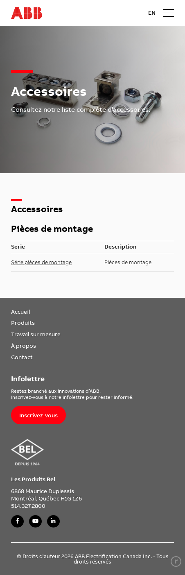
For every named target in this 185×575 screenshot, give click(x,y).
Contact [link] (22, 357)
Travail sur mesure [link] (36, 334)
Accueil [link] (20, 311)
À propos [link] (23, 345)
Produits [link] (23, 322)
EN (152, 12)
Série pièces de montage (41, 262)
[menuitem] (36, 312)
